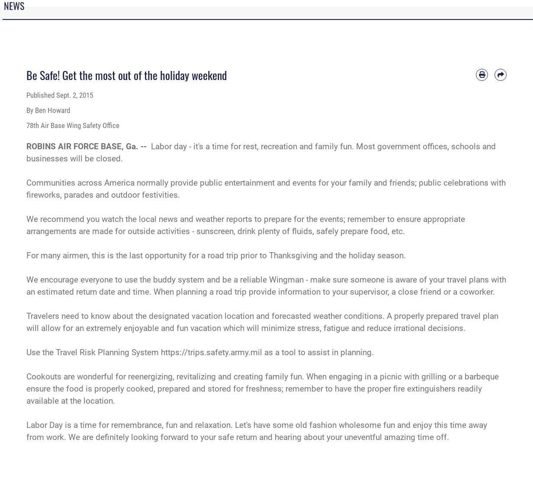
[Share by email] (500, 75)
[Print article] (482, 75)
